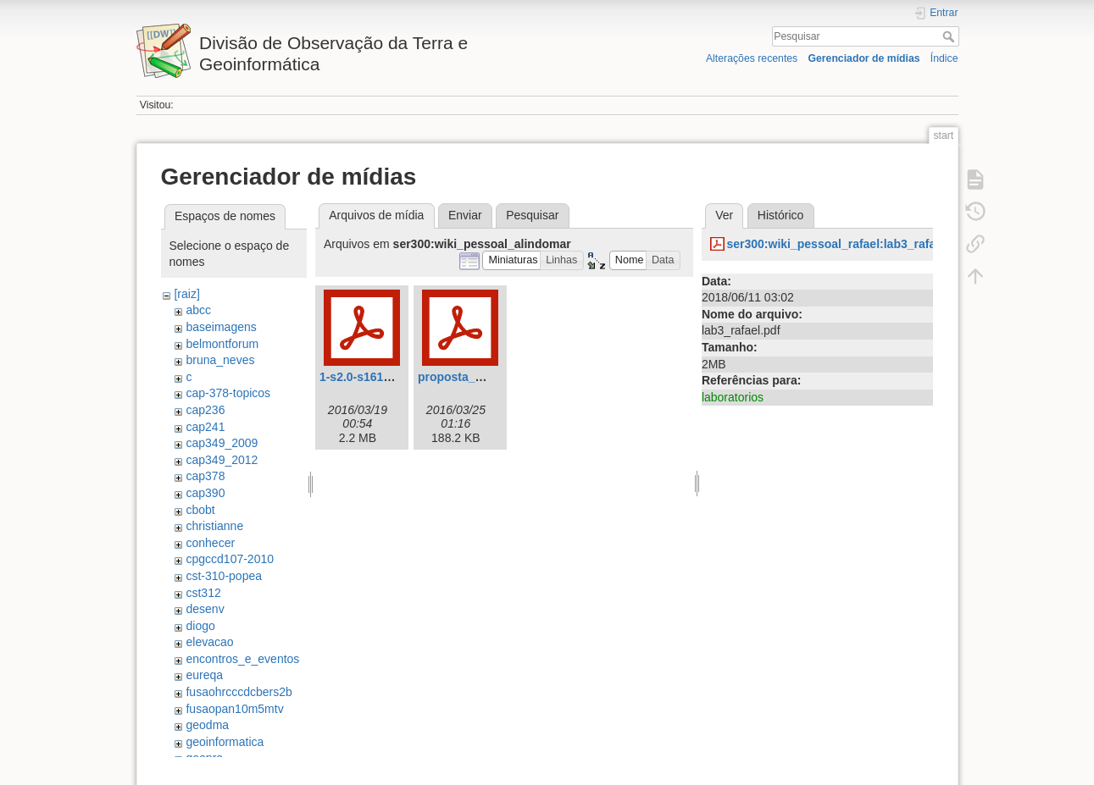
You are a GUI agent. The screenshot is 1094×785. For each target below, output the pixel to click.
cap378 (205, 476)
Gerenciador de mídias (863, 58)
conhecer (210, 543)
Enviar (465, 215)
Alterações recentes (751, 58)
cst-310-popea (224, 576)
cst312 (203, 593)
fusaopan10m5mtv (234, 709)
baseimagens (221, 327)
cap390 (205, 493)
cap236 (205, 410)
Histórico (780, 215)
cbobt (200, 510)
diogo (200, 626)
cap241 (205, 427)
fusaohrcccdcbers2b (239, 692)
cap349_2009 (222, 443)
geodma (207, 725)
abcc (198, 310)
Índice (944, 58)
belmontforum (222, 344)
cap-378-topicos (228, 393)
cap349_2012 (222, 460)
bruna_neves (220, 360)
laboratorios (733, 397)
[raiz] (186, 294)
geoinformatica (225, 742)
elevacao (209, 642)
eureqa (204, 675)
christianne (214, 526)
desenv (205, 609)
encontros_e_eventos (242, 659)
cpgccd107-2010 (230, 559)
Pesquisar (950, 36)
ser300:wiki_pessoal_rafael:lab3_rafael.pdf (846, 244)
